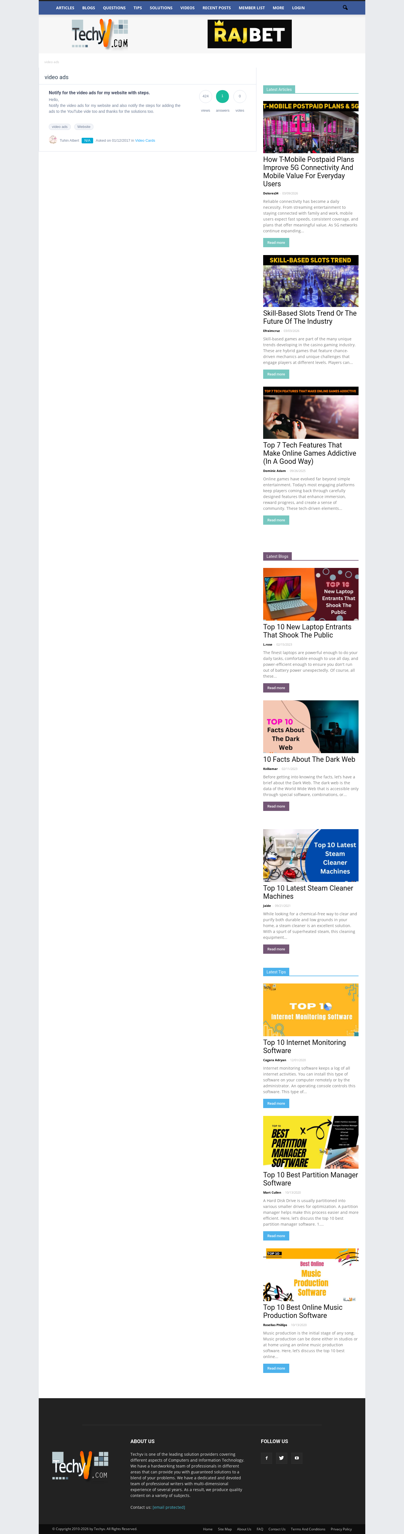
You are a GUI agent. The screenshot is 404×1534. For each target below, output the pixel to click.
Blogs (88, 7)
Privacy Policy (341, 1529)
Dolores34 (270, 193)
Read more (276, 242)
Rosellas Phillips (275, 1325)
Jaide (267, 906)
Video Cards (145, 140)
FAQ (260, 1529)
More (278, 7)
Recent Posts (217, 7)
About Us (244, 1529)
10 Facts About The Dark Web (309, 759)
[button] (345, 8)
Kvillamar (270, 769)
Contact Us (277, 1529)
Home (208, 1529)
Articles (65, 7)
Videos (187, 7)
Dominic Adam (274, 471)
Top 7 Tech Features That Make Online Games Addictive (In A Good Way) (309, 453)
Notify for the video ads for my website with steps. (99, 92)
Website (84, 127)
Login (298, 7)
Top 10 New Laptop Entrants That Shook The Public (307, 631)
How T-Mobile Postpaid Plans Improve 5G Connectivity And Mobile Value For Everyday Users (308, 171)
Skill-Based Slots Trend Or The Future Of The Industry (310, 317)
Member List (252, 7)
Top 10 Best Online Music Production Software (303, 1311)
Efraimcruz (271, 331)
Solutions (161, 7)
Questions (114, 7)
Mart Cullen (272, 1192)
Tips (138, 7)
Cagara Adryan (274, 1060)
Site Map (225, 1529)
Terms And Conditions (308, 1529)
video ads (60, 127)
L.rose (267, 644)
